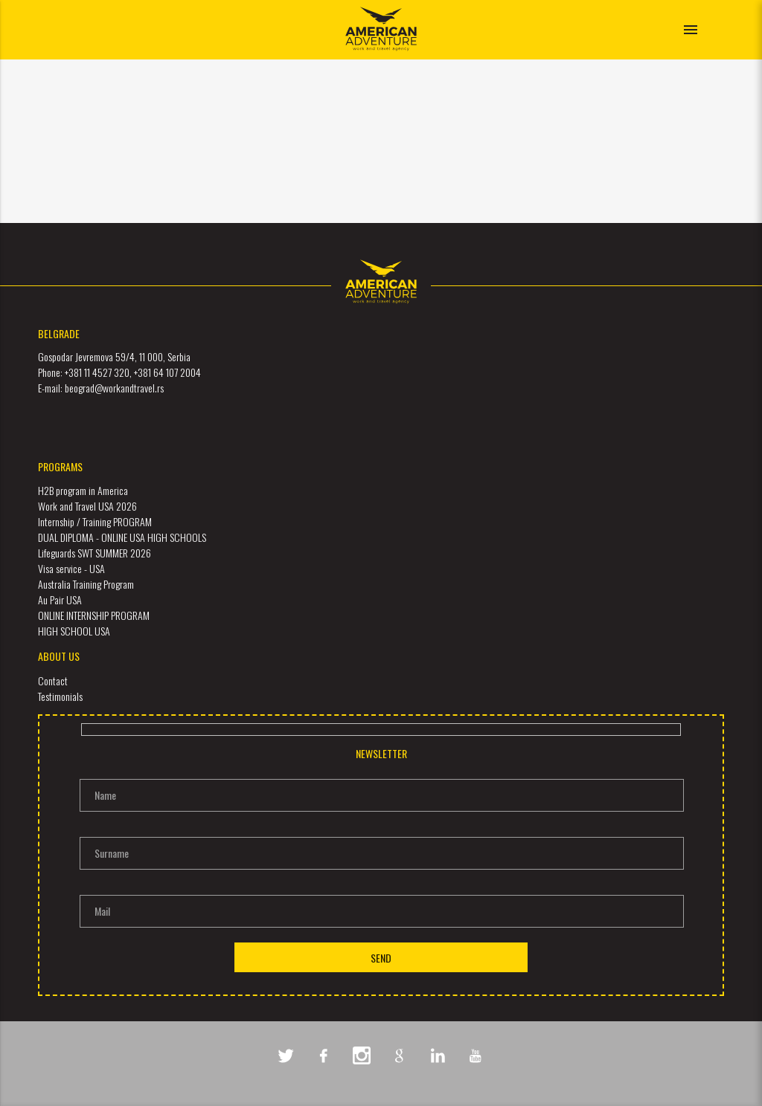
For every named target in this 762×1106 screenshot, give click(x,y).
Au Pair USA (60, 599)
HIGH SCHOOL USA (74, 630)
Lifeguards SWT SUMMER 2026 (94, 552)
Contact (53, 680)
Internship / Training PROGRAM (95, 521)
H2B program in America (83, 490)
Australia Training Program (86, 584)
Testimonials (60, 696)
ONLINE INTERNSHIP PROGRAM (94, 615)
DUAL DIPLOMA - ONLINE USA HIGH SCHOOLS (122, 537)
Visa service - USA (71, 568)
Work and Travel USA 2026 (87, 506)
